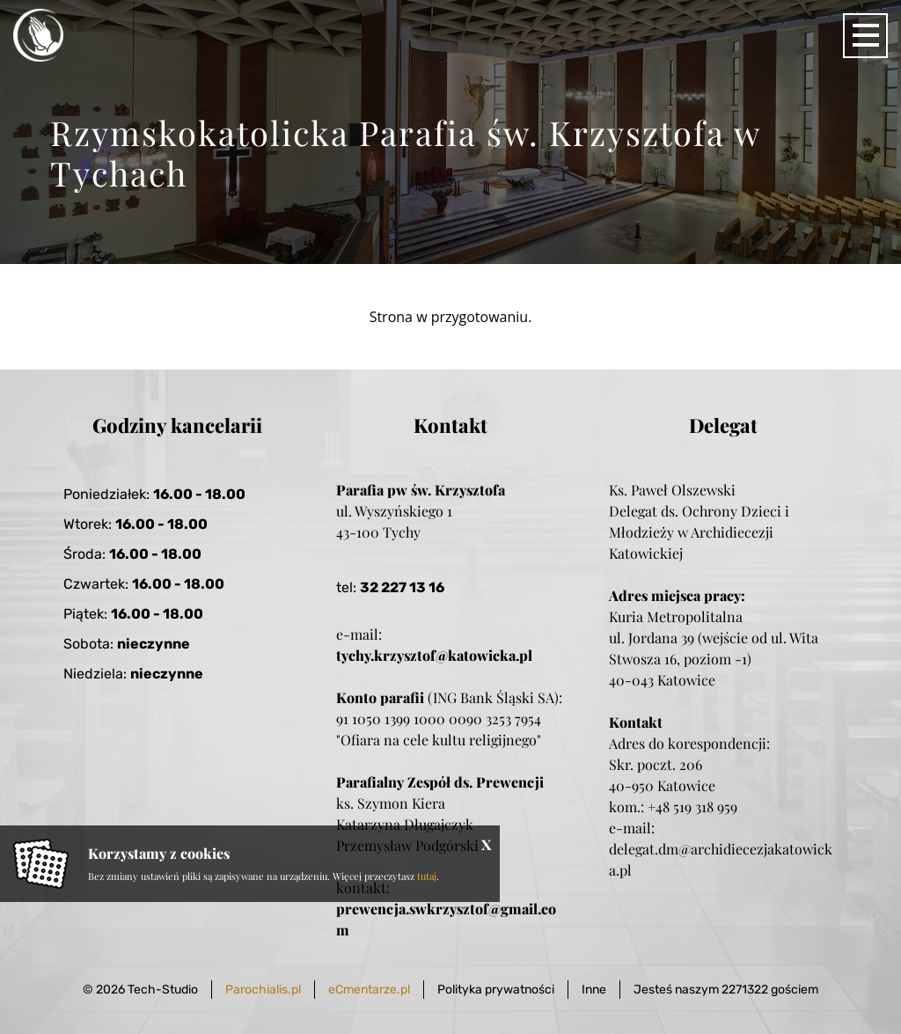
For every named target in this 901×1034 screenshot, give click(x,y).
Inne (594, 989)
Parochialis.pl (263, 989)
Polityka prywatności (495, 989)
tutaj (426, 876)
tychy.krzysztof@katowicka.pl (434, 655)
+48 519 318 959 (692, 806)
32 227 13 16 (402, 587)
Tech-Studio (163, 989)
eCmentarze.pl (369, 989)
